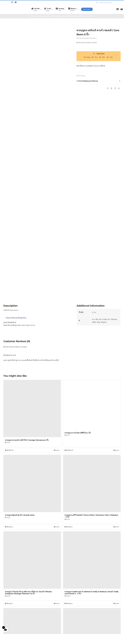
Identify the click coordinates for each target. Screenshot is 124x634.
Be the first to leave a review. (87, 42)
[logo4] (11, 7)
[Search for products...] (108, 2)
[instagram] (12, 2)
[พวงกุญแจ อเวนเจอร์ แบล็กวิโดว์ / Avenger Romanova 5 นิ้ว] (32, 408)
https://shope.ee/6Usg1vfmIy (14, 318)
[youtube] (15, 2)
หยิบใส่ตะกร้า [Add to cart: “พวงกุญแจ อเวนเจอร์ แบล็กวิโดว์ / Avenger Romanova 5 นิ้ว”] (10, 450)
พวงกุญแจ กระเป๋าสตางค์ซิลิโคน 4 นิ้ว (78, 433)
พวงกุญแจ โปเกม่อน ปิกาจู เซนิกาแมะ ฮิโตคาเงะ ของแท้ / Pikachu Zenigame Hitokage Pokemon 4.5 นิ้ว (28, 592)
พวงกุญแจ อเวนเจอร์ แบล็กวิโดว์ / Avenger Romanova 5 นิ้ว (27, 440)
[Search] (97, 2)
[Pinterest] (115, 88)
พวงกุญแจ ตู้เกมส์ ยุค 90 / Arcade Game (19, 515)
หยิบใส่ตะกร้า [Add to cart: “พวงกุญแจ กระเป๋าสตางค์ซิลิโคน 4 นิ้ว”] (69, 450)
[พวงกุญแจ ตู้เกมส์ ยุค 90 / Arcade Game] (32, 483)
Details (57, 450)
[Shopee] (4, 2)
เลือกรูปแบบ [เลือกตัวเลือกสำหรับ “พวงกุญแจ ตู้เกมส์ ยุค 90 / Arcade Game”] (9, 526)
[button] (99, 81)
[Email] (119, 88)
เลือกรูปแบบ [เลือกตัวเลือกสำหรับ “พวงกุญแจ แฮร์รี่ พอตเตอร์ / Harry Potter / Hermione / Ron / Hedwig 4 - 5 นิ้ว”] (69, 526)
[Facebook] (108, 88)
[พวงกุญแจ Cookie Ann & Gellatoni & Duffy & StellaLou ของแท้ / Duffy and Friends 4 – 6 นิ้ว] (91, 560)
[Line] (8, 2)
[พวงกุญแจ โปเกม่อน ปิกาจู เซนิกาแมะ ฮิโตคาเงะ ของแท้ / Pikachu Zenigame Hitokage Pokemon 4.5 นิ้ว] (32, 560)
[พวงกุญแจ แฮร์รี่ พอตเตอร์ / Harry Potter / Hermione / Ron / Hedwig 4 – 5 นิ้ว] (91, 483)
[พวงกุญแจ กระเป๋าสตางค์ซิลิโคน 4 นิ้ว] (91, 405)
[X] (111, 88)
